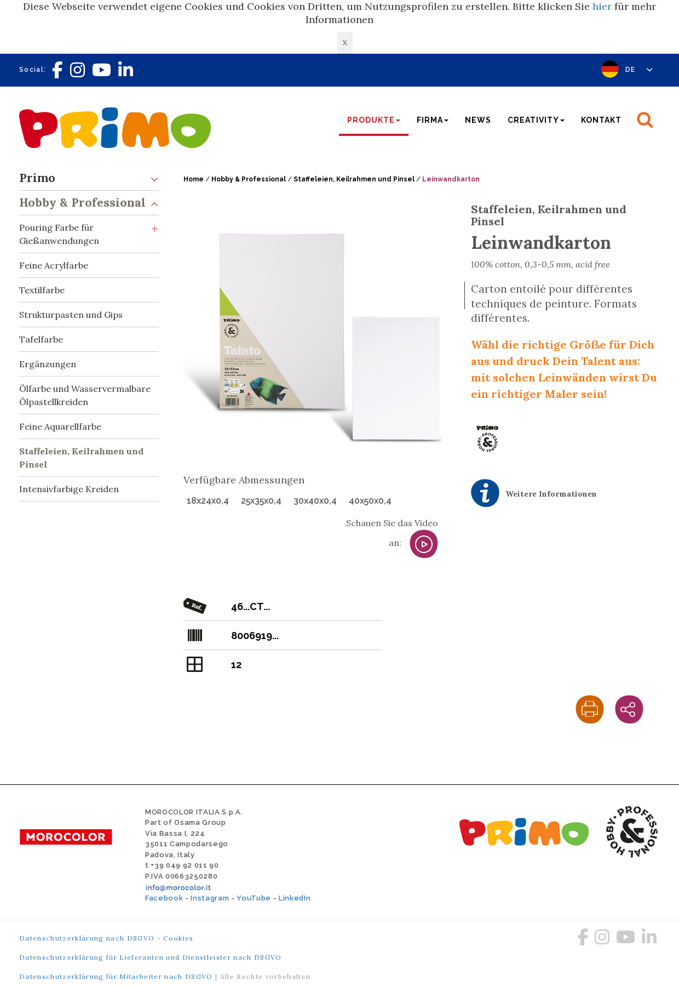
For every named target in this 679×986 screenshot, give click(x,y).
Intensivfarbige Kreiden (69, 488)
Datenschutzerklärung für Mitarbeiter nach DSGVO (116, 976)
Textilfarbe (42, 289)
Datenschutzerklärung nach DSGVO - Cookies (106, 938)
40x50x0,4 (370, 500)
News (478, 120)
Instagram (210, 898)
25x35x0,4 (261, 500)
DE (639, 69)
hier (602, 6)
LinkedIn (294, 898)
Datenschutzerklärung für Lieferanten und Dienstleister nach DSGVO (150, 957)
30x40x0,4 (315, 500)
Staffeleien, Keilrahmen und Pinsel (81, 458)
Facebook (164, 898)
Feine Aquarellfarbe (60, 426)
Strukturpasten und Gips (71, 314)
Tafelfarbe (41, 339)
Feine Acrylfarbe (53, 265)
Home (193, 179)
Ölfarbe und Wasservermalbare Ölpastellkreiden (85, 395)
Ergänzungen (47, 363)
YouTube (254, 898)
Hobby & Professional (89, 203)
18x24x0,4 (208, 500)
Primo (89, 178)
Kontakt (601, 120)
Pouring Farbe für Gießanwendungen (89, 230)
